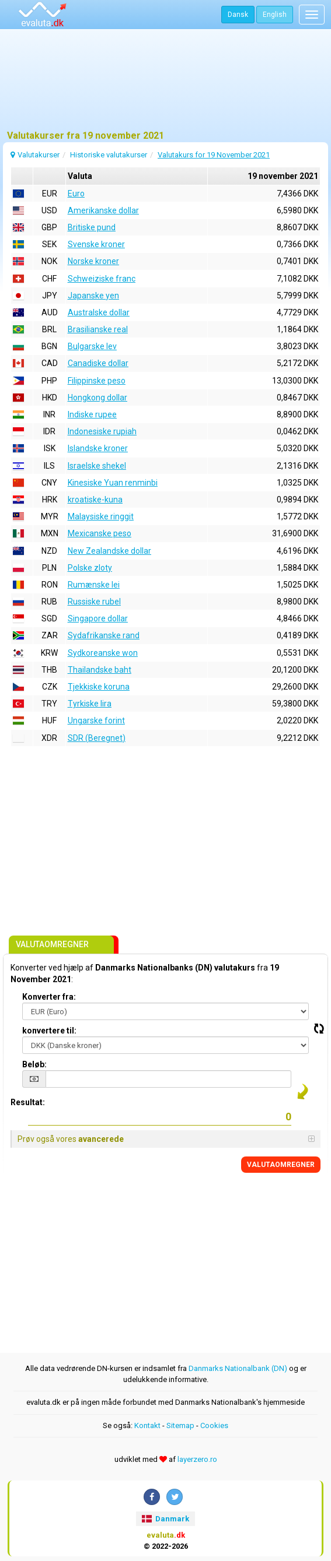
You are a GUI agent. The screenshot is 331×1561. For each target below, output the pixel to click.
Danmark (165, 1518)
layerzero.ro (197, 1459)
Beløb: (34, 1064)
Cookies (214, 1425)
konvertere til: (49, 1030)
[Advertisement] (165, 84)
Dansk (238, 14)
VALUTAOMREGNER (281, 1165)
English (275, 14)
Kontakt (147, 1425)
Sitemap (180, 1425)
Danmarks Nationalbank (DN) (238, 1368)
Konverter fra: (49, 996)
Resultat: (28, 1102)
